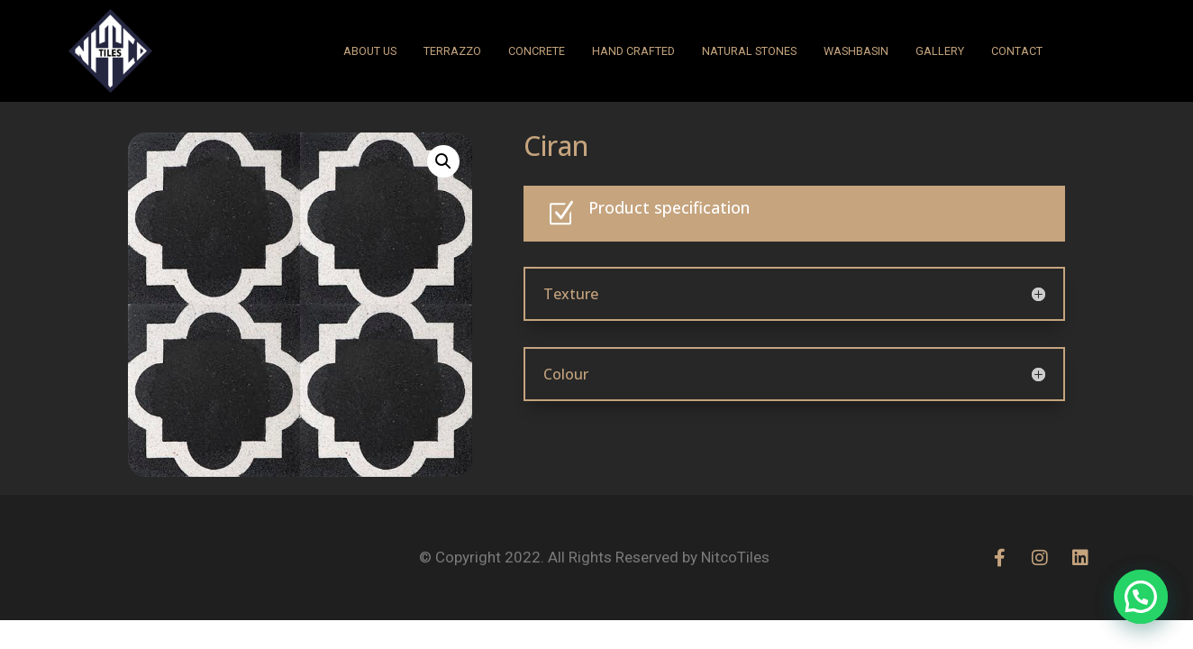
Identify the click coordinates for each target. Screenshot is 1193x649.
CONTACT (1017, 51)
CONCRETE (536, 51)
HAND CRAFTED (633, 51)
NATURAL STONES (749, 51)
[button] (443, 161)
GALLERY (939, 51)
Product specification (669, 207)
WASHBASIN (856, 51)
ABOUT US (369, 51)
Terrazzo (452, 51)
